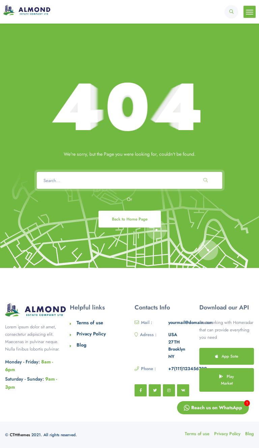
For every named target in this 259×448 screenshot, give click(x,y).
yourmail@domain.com (190, 322)
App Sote (226, 356)
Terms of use (90, 322)
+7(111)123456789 (187, 368)
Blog (81, 344)
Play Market (226, 380)
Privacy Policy (91, 333)
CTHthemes (20, 435)
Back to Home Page (129, 219)
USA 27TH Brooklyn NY (176, 345)
